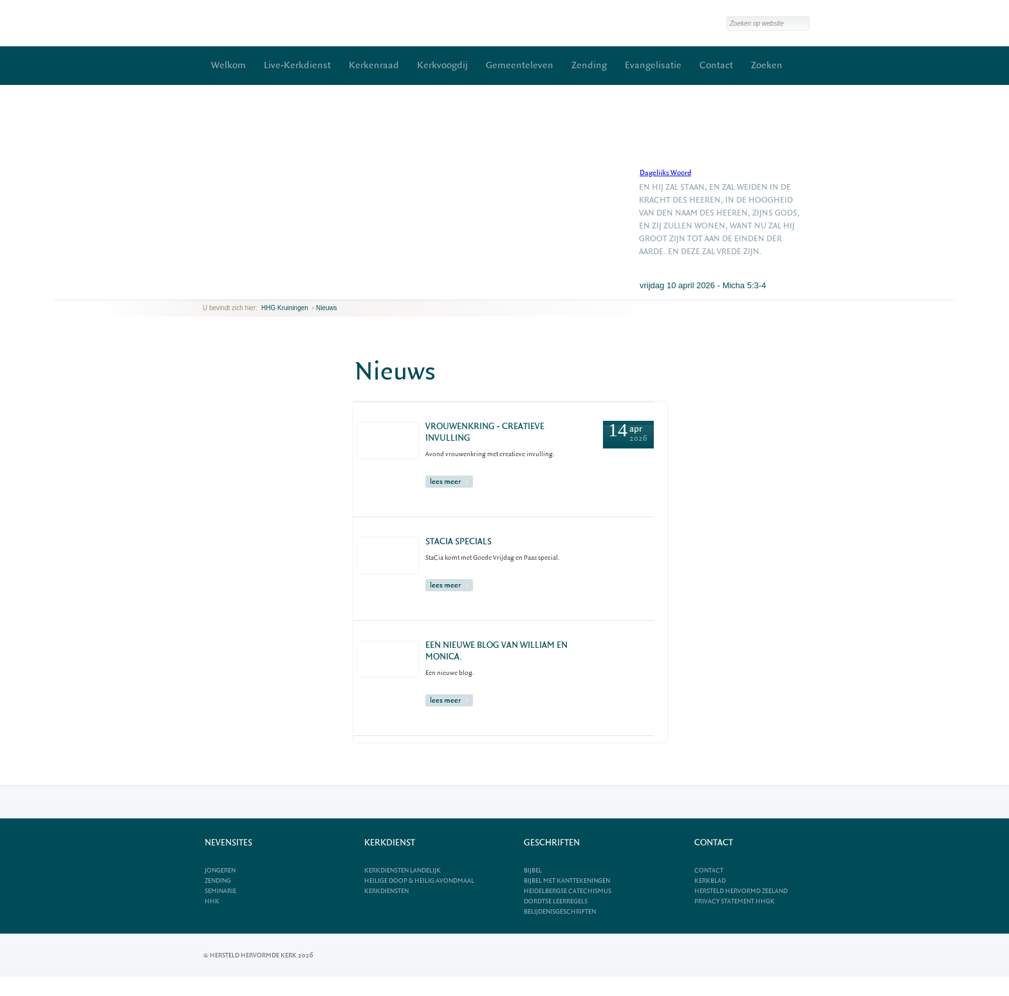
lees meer (449, 481)
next (221, 289)
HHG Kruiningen (284, 307)
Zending (589, 65)
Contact (716, 65)
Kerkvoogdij (442, 65)
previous (206, 289)
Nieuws (326, 307)
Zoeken (766, 65)
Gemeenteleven (519, 65)
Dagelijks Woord (665, 173)
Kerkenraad (374, 65)
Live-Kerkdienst (297, 65)
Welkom (228, 65)
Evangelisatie (653, 65)
